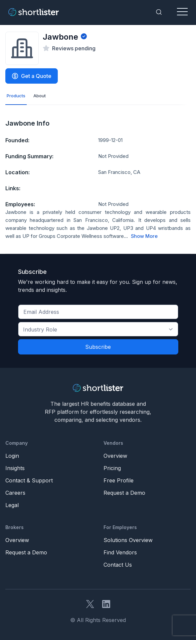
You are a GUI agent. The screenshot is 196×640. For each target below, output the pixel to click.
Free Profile (119, 480)
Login (12, 455)
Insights (15, 468)
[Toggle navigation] (182, 12)
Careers (15, 492)
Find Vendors (120, 552)
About (39, 95)
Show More (144, 236)
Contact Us (118, 564)
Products (16, 95)
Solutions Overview (128, 540)
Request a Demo (124, 492)
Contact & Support (29, 480)
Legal (12, 505)
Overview (115, 455)
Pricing (112, 468)
